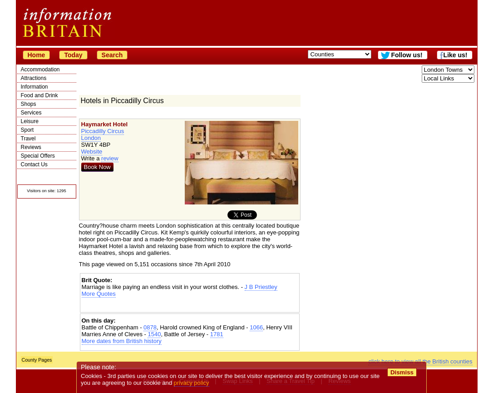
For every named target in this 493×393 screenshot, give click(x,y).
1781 (216, 334)
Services (31, 112)
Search (112, 55)
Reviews (31, 147)
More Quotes (99, 293)
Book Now (97, 167)
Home (36, 55)
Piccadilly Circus (102, 131)
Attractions (34, 78)
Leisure (30, 121)
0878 (150, 327)
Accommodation (40, 69)
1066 (256, 327)
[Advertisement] (190, 305)
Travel (28, 138)
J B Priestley (261, 287)
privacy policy (191, 382)
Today (73, 55)
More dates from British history (122, 341)
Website (92, 151)
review (109, 158)
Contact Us (34, 164)
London (91, 137)
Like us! (456, 55)
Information (34, 87)
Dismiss (402, 372)
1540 (154, 334)
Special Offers (38, 156)
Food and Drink (39, 95)
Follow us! (406, 55)
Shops (28, 104)
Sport (27, 130)
